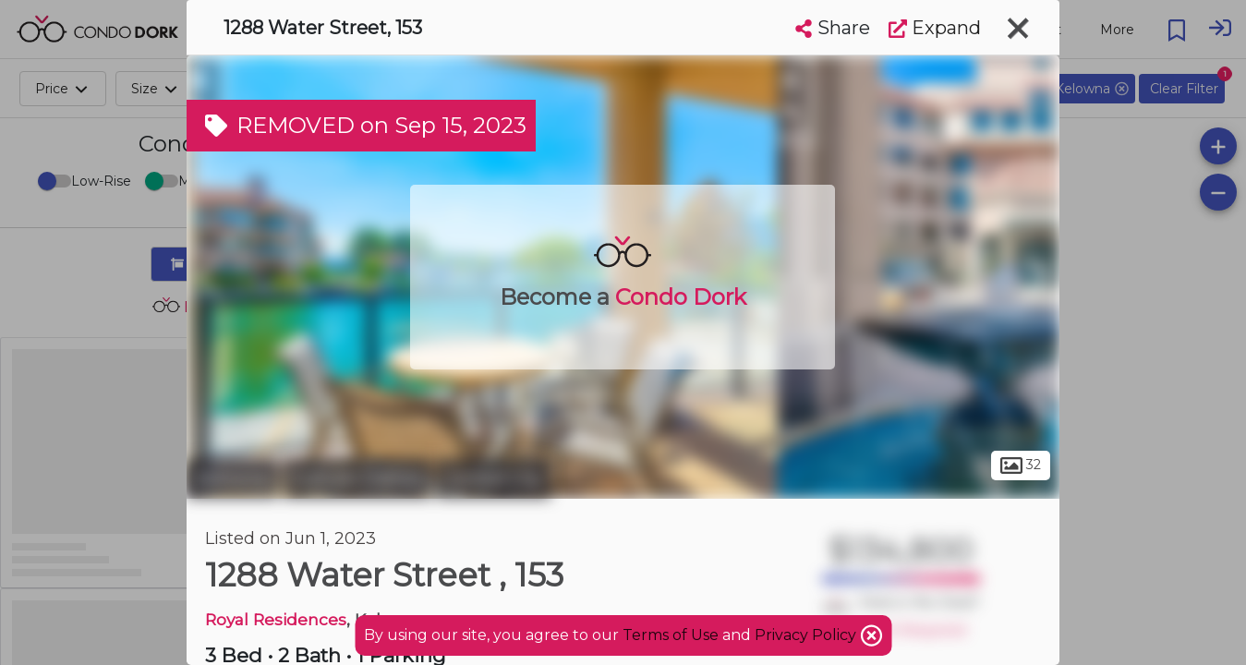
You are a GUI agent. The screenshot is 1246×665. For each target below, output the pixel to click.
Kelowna (232, 478)
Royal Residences (275, 619)
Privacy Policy (807, 635)
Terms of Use (671, 635)
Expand (935, 28)
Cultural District (357, 478)
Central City (493, 478)
